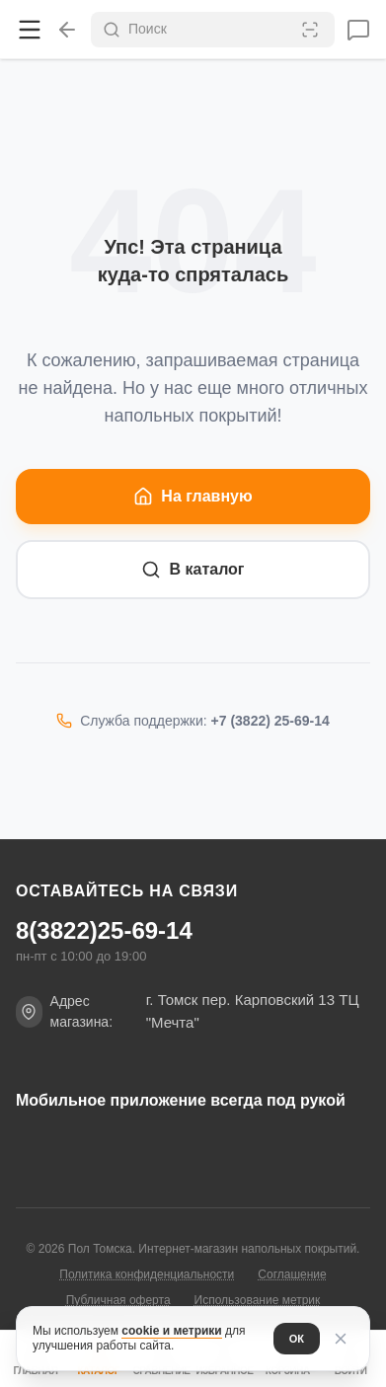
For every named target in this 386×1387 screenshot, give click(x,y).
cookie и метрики (171, 1331)
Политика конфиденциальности (146, 1274)
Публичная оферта (118, 1300)
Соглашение (292, 1274)
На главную (192, 496)
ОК (296, 1339)
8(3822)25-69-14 (104, 931)
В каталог (192, 569)
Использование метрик (257, 1300)
